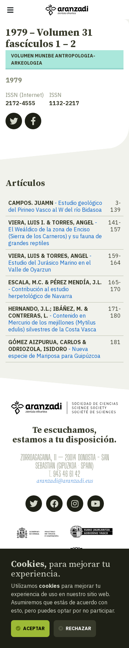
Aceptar (30, 628)
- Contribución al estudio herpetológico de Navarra (40, 292)
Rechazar (74, 628)
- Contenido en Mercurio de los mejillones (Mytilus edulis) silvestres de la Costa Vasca (52, 322)
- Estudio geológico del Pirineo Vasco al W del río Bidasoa (55, 206)
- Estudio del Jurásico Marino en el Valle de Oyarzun (50, 262)
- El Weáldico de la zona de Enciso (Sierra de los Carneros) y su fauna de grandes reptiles (55, 232)
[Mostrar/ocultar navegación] (10, 10)
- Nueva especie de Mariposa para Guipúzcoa (54, 352)
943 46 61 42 (66, 474)
